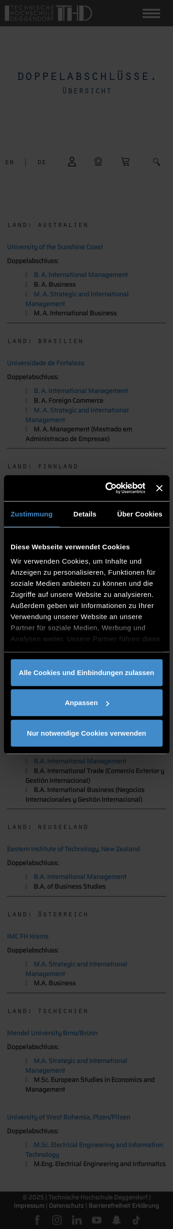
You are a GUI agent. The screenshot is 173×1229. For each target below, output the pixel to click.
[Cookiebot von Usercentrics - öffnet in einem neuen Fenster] (108, 488)
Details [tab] (84, 513)
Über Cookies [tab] (139, 513)
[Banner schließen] (159, 488)
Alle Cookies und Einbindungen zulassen (86, 672)
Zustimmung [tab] (32, 513)
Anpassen (87, 703)
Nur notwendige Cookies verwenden (86, 733)
